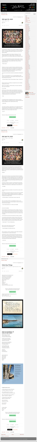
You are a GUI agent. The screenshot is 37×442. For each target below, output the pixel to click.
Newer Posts (3, 434)
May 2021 (26, 71)
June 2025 (26, 33)
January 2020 (27, 85)
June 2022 (26, 61)
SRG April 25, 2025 (4, 14)
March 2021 (26, 73)
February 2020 (27, 84)
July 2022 (26, 60)
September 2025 (27, 30)
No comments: (7, 127)
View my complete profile (32, 94)
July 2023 (26, 50)
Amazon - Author (27, 18)
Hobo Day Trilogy (4, 260)
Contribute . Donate (27, 20)
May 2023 (26, 52)
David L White (3, 22)
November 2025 (27, 28)
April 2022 (26, 63)
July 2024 (26, 40)
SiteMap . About (27, 17)
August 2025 (26, 31)
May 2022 (26, 62)
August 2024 (26, 39)
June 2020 (26, 80)
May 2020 (26, 81)
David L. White (31, 92)
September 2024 (27, 38)
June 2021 (26, 70)
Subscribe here (19, 134)
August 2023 (26, 49)
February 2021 (27, 74)
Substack (26, 21)
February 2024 (27, 44)
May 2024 (26, 42)
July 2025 (26, 32)
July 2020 (26, 79)
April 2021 (26, 72)
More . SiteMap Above (28, 22)
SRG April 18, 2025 (4, 131)
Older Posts (22, 434)
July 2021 (26, 69)
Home (13, 434)
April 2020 (26, 82)
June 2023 (26, 51)
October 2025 (27, 29)
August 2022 (26, 59)
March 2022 (26, 64)
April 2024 (26, 43)
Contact (26, 19)
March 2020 (26, 83)
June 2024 (26, 41)
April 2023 (26, 53)
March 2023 (26, 54)
